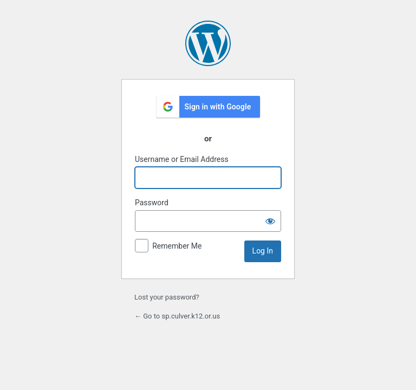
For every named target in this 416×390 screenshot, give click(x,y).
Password (151, 202)
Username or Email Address (182, 159)
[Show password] (270, 221)
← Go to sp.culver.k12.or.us (177, 316)
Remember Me (177, 246)
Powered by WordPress (208, 43)
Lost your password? (166, 297)
